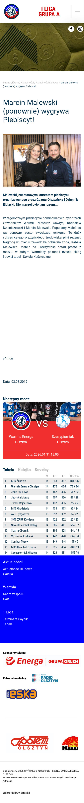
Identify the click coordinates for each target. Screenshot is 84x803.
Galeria (8, 574)
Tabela (8, 624)
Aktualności (27, 82)
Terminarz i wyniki (16, 619)
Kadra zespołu (13, 594)
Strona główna (11, 82)
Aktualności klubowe (47, 82)
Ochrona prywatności (16, 792)
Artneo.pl (7, 781)
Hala (6, 599)
